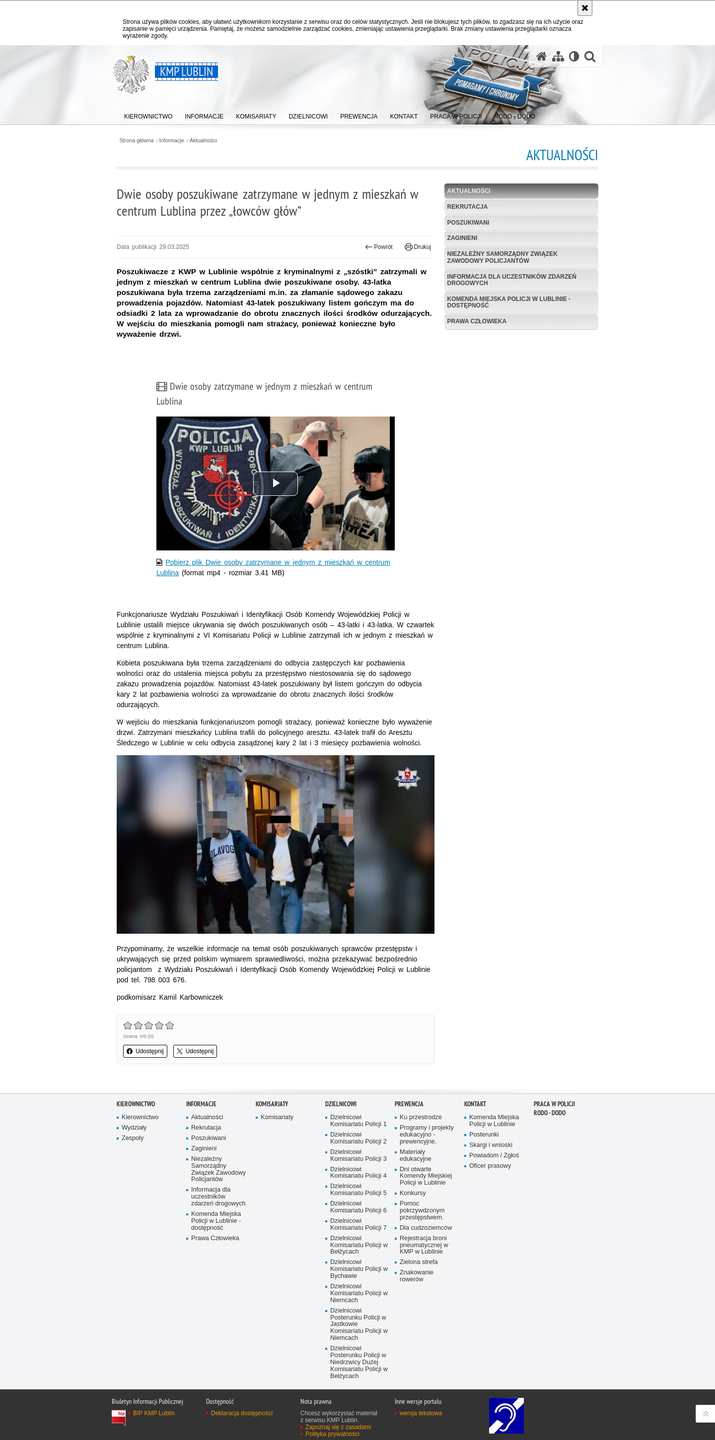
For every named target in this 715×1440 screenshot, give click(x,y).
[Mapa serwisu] (558, 56)
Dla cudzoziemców (426, 1228)
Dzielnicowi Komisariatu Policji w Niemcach (359, 1293)
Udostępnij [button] (145, 1051)
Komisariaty (272, 1104)
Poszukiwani (468, 222)
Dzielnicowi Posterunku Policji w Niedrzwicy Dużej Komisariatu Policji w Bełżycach (359, 1362)
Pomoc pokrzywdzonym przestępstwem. (422, 1210)
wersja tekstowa (421, 1413)
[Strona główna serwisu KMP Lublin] (541, 56)
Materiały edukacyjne (415, 1155)
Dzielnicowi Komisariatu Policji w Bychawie (359, 1269)
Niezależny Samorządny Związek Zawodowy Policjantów (502, 257)
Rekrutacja (467, 206)
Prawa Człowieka (477, 321)
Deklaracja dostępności (242, 1413)
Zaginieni (462, 238)
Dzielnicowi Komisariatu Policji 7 (358, 1224)
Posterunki (484, 1135)
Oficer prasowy (490, 1166)
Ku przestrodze (421, 1117)
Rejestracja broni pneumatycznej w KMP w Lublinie (424, 1245)
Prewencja (409, 1104)
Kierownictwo (136, 1104)
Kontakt (475, 1104)
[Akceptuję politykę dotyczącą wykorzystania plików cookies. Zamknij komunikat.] (584, 8)
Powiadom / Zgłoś (494, 1155)
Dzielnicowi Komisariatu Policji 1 (358, 1121)
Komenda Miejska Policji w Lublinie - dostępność (509, 302)
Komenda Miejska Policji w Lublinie (494, 1121)
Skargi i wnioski (490, 1145)
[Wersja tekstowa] (574, 56)
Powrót (379, 247)
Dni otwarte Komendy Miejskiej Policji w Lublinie (426, 1176)
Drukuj (418, 247)
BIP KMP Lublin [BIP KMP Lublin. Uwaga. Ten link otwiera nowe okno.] (154, 1413)
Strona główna (136, 140)
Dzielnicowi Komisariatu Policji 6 (358, 1207)
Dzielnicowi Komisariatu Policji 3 (358, 1155)
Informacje (171, 140)
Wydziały (134, 1128)
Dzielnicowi (341, 1104)
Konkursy (413, 1193)
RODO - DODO (550, 1113)
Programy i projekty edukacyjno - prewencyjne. (427, 1135)
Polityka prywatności (332, 1434)
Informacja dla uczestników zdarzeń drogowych (511, 280)
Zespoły (132, 1138)
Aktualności (203, 140)
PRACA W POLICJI (554, 1104)
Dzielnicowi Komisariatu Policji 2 (358, 1138)
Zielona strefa (419, 1262)
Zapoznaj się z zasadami (338, 1427)
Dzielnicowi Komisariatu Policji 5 (358, 1190)
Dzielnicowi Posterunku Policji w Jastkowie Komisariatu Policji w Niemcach (359, 1325)
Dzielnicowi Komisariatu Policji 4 (358, 1173)
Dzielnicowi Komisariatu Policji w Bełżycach (359, 1245)
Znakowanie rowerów (416, 1276)
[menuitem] (148, 114)
